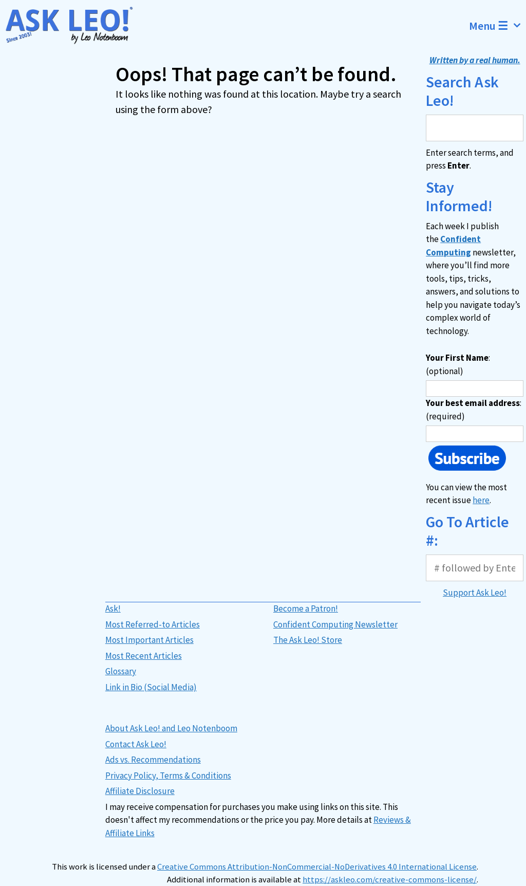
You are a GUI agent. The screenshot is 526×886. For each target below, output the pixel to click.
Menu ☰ (497, 25)
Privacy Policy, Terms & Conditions (168, 775)
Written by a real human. (474, 60)
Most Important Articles (149, 639)
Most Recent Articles (143, 655)
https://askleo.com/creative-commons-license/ (390, 879)
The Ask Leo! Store (307, 639)
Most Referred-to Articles (152, 624)
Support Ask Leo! (474, 592)
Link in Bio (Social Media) (151, 687)
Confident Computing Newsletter (335, 624)
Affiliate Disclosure (140, 791)
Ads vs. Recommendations (153, 759)
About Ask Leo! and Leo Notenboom (171, 728)
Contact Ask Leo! (135, 744)
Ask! (113, 608)
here (481, 500)
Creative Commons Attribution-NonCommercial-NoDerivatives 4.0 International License (317, 866)
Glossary (120, 671)
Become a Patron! (305, 608)
